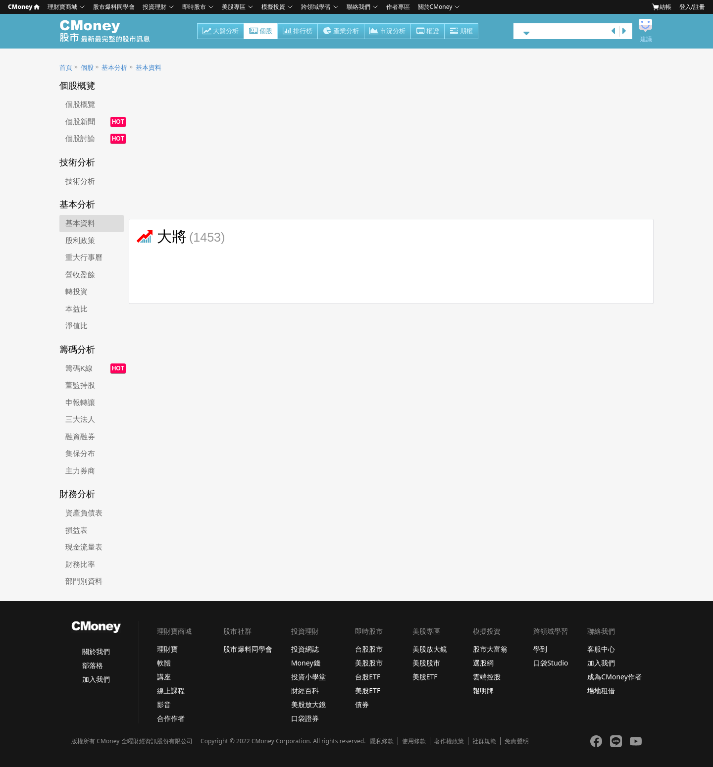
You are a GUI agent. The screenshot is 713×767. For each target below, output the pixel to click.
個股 (260, 31)
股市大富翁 (490, 649)
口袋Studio (550, 662)
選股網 (483, 662)
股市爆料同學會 (114, 6)
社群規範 (484, 741)
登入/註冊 (692, 6)
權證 (427, 31)
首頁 (65, 67)
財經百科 (305, 690)
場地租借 (601, 690)
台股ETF (367, 676)
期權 (461, 31)
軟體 (164, 662)
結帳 (661, 7)
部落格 (92, 665)
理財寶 (167, 649)
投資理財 (154, 6)
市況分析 (387, 31)
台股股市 (369, 649)
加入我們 (96, 679)
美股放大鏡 (308, 704)
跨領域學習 (316, 6)
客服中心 (601, 649)
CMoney (24, 6)
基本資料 (148, 67)
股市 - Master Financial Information (110, 31)
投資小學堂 (308, 676)
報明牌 (483, 690)
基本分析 (114, 67)
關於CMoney (435, 6)
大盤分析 (221, 31)
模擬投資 (273, 6)
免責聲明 (516, 741)
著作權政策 (449, 741)
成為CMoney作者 (614, 676)
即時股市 (194, 6)
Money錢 (305, 662)
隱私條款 (382, 741)
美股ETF (367, 690)
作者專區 (398, 6)
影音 (164, 704)
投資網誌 (305, 649)
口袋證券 (305, 718)
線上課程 (171, 690)
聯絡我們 (358, 6)
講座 (164, 676)
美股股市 (369, 662)
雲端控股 (487, 676)
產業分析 (341, 31)
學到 (540, 649)
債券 (362, 704)
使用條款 (414, 741)
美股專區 (234, 6)
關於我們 (96, 651)
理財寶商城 (62, 6)
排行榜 (297, 31)
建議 (646, 39)
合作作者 (171, 718)
